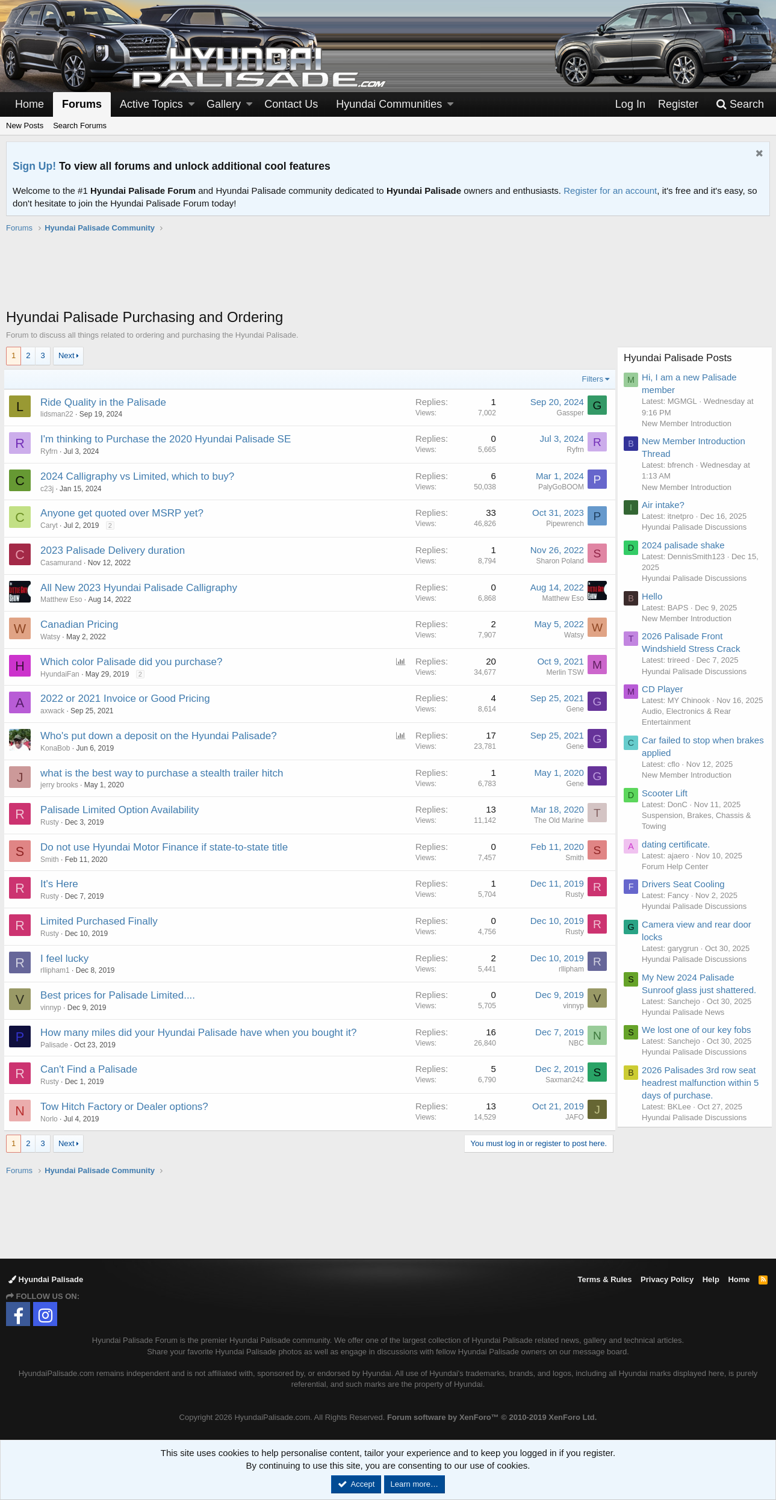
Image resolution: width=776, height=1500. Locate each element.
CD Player (664, 689)
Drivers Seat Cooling (685, 895)
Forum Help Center (677, 877)
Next (66, 355)
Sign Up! (34, 166)
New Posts (24, 125)
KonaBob (57, 748)
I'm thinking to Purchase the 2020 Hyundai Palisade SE (168, 439)
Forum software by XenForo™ (492, 1417)
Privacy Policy (667, 1279)
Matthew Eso (63, 599)
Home (29, 104)
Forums (82, 104)
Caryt (51, 525)
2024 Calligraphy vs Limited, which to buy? (140, 476)
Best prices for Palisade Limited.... (120, 995)
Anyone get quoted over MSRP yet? (124, 513)
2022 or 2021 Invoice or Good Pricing (128, 698)
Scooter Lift (667, 804)
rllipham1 (57, 970)
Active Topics (151, 104)
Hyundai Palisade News (685, 1022)
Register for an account (610, 190)
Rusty (52, 822)
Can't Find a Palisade (91, 1069)
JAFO (572, 1117)
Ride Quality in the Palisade (106, 402)
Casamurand (63, 563)
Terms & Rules (604, 1279)
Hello (654, 596)
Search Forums (80, 125)
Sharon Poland (558, 561)
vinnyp (53, 1007)
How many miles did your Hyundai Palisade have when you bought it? (201, 1032)
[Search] (740, 104)
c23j (49, 489)
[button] (191, 104)
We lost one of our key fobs (699, 1040)
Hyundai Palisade (45, 1279)
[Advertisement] (388, 277)
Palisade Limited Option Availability (122, 810)
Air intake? (665, 505)
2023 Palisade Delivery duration (115, 550)
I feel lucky (67, 958)
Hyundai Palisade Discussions (696, 527)
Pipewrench (563, 523)
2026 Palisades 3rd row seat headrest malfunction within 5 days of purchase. (702, 1093)
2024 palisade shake (685, 545)
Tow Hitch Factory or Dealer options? (127, 1106)
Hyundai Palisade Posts (680, 358)
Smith (52, 859)
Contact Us (291, 104)
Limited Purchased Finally (101, 921)
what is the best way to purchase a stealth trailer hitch (164, 773)
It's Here (62, 884)
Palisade (56, 1045)
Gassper (568, 413)
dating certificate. (678, 855)
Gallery (223, 104)
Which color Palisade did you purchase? (134, 662)
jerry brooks (62, 785)
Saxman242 (562, 1080)
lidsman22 (59, 414)
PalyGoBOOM (559, 487)
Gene (573, 709)
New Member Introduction (689, 423)
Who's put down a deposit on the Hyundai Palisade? (161, 736)
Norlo (51, 1119)
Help (711, 1279)
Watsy (53, 637)
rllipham (569, 969)
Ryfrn (51, 451)
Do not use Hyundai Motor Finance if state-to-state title (166, 847)
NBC (574, 1043)
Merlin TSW (563, 672)
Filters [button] (590, 378)
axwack (55, 711)
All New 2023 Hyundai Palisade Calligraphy (141, 587)
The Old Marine (557, 820)
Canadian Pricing (81, 624)
